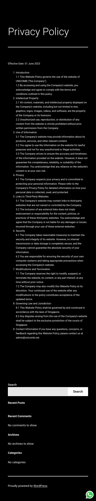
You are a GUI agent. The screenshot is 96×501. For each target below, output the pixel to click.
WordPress (40, 485)
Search (12, 384)
